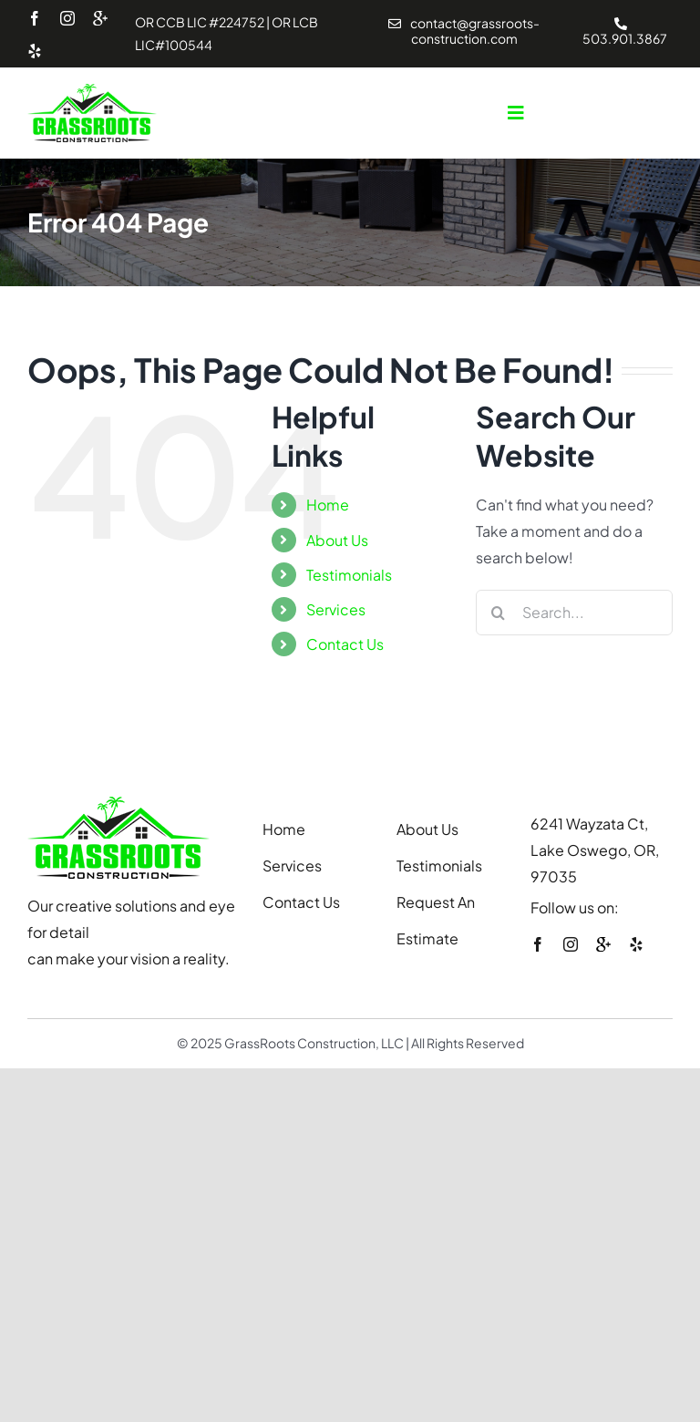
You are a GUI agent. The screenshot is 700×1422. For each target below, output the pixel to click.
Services (335, 609)
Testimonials (349, 574)
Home (327, 504)
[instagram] (67, 18)
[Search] (498, 612)
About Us (337, 540)
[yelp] (34, 51)
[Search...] (574, 612)
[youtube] (100, 19)
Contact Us (345, 644)
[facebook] (34, 18)
